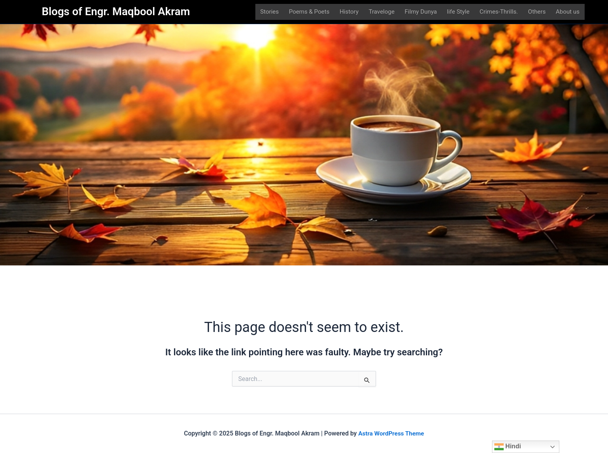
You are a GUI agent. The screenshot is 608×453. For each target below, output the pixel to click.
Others (538, 12)
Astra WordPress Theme (391, 433)
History (348, 12)
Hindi (507, 446)
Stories (268, 12)
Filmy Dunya (421, 12)
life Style (458, 12)
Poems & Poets (308, 12)
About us (569, 12)
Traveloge (381, 12)
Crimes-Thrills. (500, 12)
